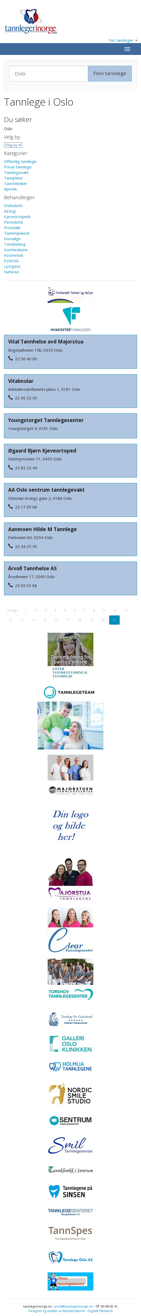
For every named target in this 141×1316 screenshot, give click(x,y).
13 (22, 620)
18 (80, 620)
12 (10, 620)
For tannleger (123, 40)
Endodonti (13, 205)
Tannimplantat (17, 233)
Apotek (10, 189)
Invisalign (12, 238)
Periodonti (13, 222)
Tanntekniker (15, 183)
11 (126, 610)
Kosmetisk (13, 255)
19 (91, 620)
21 (114, 620)
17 (68, 620)
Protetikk (12, 227)
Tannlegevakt (16, 172)
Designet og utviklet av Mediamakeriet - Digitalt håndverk (70, 1311)
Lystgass (12, 266)
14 (33, 620)
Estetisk (11, 260)
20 (103, 620)
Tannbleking (15, 244)
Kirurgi (10, 211)
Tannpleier (13, 178)
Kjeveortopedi (17, 216)
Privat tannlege (18, 166)
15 (45, 620)
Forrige (12, 610)
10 (115, 610)
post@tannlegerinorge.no (73, 1306)
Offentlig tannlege (20, 161)
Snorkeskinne (16, 249)
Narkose (11, 271)
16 (56, 620)
